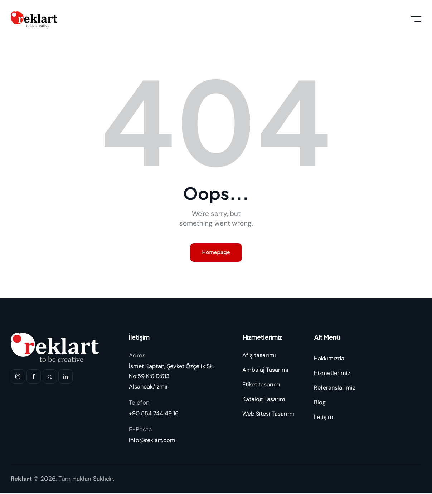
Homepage (216, 253)
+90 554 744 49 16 (155, 414)
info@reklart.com (153, 441)
